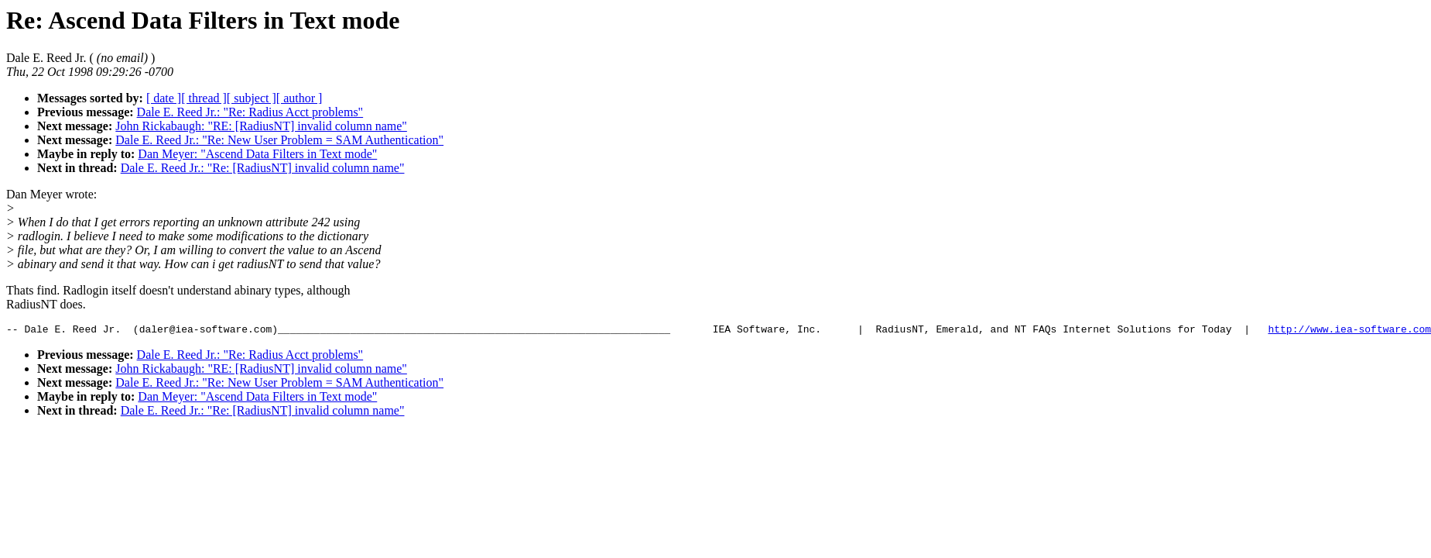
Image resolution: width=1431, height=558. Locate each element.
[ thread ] (204, 98)
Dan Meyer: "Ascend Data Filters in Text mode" (257, 153)
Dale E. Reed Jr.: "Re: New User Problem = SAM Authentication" (279, 139)
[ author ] (299, 98)
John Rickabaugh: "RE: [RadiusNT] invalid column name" (261, 126)
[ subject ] (251, 98)
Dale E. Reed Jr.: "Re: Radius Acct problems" (250, 112)
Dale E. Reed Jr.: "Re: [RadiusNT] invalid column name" (263, 167)
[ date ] (163, 98)
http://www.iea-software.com (1349, 331)
